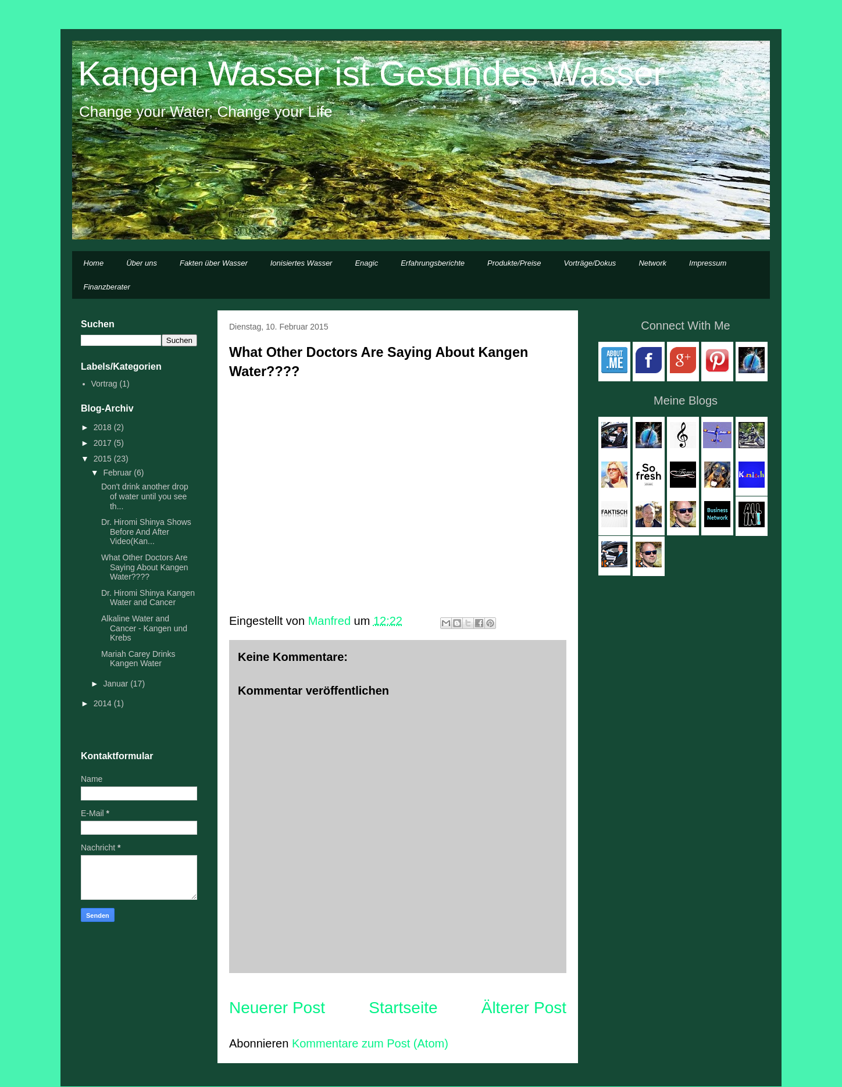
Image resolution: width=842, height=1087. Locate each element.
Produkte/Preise (514, 263)
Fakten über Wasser (214, 263)
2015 (104, 458)
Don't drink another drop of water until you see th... (144, 496)
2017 (104, 443)
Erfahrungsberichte (433, 263)
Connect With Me (685, 325)
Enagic (366, 263)
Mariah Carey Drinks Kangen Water (138, 658)
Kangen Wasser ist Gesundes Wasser (371, 73)
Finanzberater (107, 287)
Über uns (141, 263)
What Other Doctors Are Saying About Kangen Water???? (144, 567)
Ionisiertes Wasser (301, 263)
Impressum (707, 263)
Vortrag (104, 383)
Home (94, 263)
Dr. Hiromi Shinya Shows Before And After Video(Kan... (146, 531)
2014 (104, 703)
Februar (118, 472)
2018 (104, 427)
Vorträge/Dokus (590, 263)
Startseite (403, 1008)
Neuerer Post (277, 1008)
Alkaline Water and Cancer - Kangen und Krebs (144, 628)
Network (652, 263)
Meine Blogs (686, 400)
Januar (116, 683)
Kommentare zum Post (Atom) (370, 1043)
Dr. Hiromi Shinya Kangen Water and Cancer (148, 597)
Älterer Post (523, 1008)
